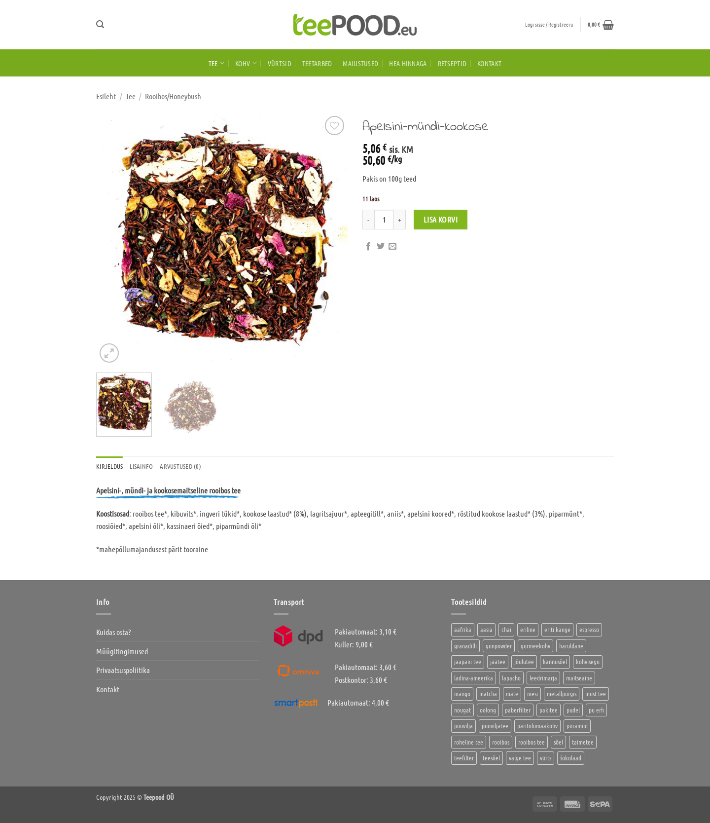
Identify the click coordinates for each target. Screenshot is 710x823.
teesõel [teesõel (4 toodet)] (491, 757)
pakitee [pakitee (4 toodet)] (548, 710)
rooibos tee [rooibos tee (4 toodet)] (531, 742)
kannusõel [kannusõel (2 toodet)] (555, 661)
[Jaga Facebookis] (368, 246)
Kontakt (489, 63)
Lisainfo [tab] (141, 466)
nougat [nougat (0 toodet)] (462, 710)
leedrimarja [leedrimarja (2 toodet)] (543, 677)
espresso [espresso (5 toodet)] (589, 629)
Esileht (106, 96)
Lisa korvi (441, 219)
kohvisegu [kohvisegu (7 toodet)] (588, 661)
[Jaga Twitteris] (381, 246)
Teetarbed (317, 63)
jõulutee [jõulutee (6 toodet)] (524, 661)
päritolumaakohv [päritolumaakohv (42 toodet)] (537, 725)
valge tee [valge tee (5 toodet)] (520, 757)
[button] (100, 24)
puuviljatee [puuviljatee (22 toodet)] (495, 725)
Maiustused (360, 63)
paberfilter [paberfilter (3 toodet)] (518, 710)
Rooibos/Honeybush (173, 96)
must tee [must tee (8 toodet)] (595, 693)
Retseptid (452, 63)
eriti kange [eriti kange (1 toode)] (557, 629)
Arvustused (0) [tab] (180, 466)
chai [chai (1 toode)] (506, 629)
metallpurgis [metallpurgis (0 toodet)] (561, 693)
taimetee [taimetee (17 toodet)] (583, 742)
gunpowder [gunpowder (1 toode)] (499, 645)
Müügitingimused (122, 651)
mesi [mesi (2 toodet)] (532, 693)
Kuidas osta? (113, 631)
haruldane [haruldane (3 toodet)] (571, 645)
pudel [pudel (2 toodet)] (573, 710)
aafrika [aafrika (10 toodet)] (462, 629)
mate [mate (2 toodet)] (512, 693)
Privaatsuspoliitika (123, 669)
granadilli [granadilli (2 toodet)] (465, 645)
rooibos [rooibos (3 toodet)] (500, 742)
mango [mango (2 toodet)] (462, 693)
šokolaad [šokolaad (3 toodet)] (570, 757)
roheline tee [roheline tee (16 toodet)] (468, 742)
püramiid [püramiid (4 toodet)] (577, 725)
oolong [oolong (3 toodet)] (488, 710)
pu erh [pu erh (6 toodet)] (596, 710)
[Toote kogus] (384, 219)
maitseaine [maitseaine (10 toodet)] (579, 677)
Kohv (246, 63)
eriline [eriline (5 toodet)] (527, 629)
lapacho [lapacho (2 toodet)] (511, 677)
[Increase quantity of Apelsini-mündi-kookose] (400, 219)
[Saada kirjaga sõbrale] (392, 246)
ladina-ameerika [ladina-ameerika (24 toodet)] (473, 677)
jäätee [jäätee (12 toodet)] (497, 661)
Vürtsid (279, 63)
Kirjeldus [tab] (109, 466)
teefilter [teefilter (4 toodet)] (464, 757)
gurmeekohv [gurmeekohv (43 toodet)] (535, 645)
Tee (216, 63)
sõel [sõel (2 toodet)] (558, 742)
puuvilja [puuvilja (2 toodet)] (463, 725)
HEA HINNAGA (407, 63)
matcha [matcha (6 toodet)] (488, 693)
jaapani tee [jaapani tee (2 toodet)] (467, 661)
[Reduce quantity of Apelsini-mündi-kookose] (368, 219)
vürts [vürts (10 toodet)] (545, 757)
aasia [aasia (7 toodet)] (486, 629)
